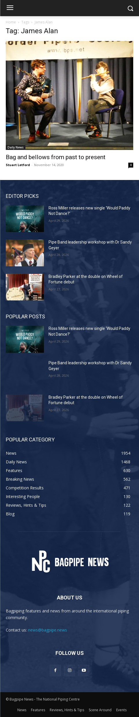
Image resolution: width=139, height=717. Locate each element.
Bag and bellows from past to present (55, 157)
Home (11, 22)
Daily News (16, 147)
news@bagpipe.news (47, 630)
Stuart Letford (18, 165)
